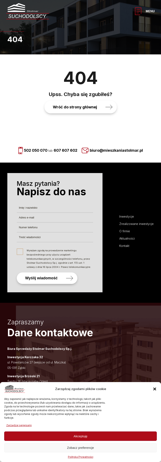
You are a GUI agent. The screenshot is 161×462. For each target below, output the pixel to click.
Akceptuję (80, 436)
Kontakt (124, 246)
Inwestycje (126, 216)
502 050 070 (35, 150)
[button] (155, 389)
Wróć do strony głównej (75, 107)
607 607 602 (66, 150)
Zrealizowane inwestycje (136, 224)
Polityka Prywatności (80, 456)
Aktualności (127, 238)
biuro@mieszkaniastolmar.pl (117, 150)
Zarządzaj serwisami (19, 425)
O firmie (124, 231)
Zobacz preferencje (80, 447)
